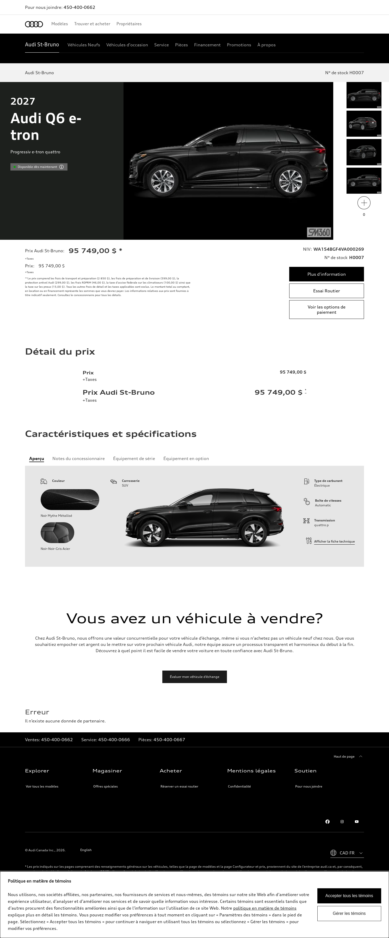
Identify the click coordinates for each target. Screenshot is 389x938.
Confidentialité (239, 786)
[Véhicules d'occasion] (127, 45)
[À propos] (266, 45)
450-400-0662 (79, 7)
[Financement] (207, 45)
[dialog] (194, 904)
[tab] (36, 458)
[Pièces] (181, 45)
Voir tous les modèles (42, 786)
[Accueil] (34, 24)
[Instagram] (342, 821)
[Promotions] (239, 45)
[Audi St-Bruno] (42, 45)
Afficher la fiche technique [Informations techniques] (330, 541)
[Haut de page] (349, 756)
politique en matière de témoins (265, 908)
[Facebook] (327, 821)
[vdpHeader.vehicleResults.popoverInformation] (61, 166)
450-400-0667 (169, 739)
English (86, 850)
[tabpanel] (194, 516)
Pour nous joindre (308, 786)
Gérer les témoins (349, 913)
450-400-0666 (114, 739)
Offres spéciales (105, 786)
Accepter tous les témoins (349, 895)
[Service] (161, 45)
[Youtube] (356, 821)
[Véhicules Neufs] (83, 45)
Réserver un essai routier (179, 786)
